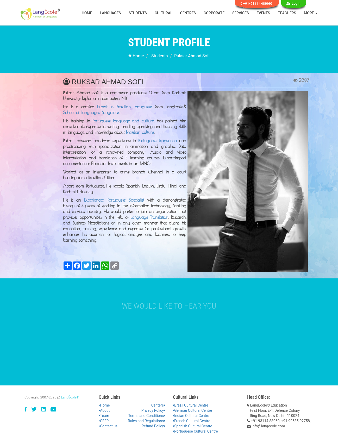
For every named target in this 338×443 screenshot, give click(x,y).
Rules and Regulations (146, 421)
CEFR (104, 421)
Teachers (287, 13)
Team (104, 416)
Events (263, 13)
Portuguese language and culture (123, 120)
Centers (158, 405)
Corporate (214, 13)
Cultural (163, 13)
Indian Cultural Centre (191, 416)
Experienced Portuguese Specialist (114, 200)
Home (87, 13)
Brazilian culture (140, 132)
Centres (188, 13)
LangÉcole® (70, 397)
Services (240, 13)
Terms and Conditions (146, 416)
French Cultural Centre (191, 421)
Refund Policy (153, 426)
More (310, 13)
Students (138, 13)
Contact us (108, 426)
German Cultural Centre (192, 410)
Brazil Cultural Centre (190, 405)
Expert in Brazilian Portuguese (124, 106)
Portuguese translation (157, 140)
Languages (110, 13)
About (104, 410)
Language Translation (149, 217)
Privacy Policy (153, 410)
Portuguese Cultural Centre (195, 431)
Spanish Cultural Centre (192, 426)
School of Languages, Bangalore (91, 112)
